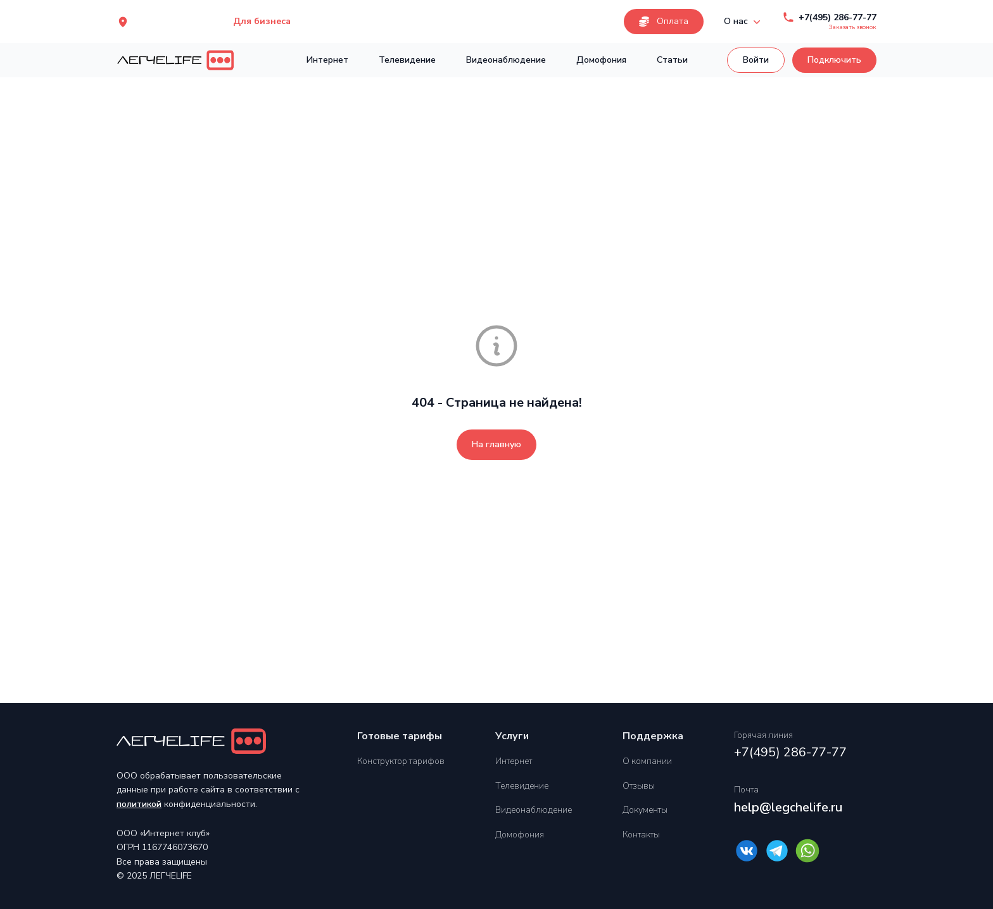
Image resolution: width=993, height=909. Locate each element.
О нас (743, 21)
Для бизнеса (262, 21)
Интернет (327, 60)
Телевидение (407, 60)
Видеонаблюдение (506, 60)
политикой (139, 804)
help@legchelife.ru (788, 807)
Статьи (672, 60)
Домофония (601, 60)
